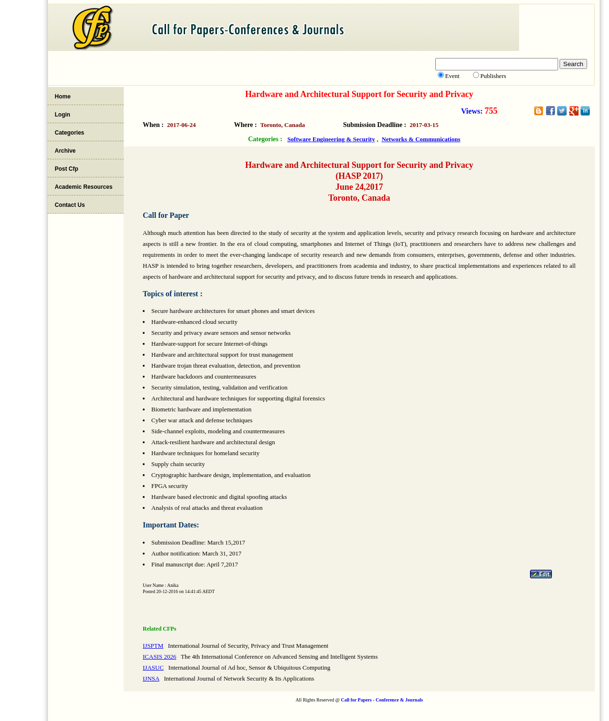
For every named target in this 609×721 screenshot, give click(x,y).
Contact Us (70, 205)
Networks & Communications (421, 139)
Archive (65, 150)
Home (62, 96)
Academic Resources (83, 187)
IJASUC (153, 667)
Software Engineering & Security (331, 139)
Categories (69, 132)
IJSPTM (153, 645)
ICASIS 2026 (159, 656)
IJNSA (151, 678)
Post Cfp (66, 169)
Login (62, 114)
